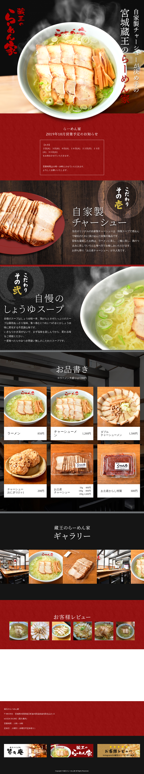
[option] (48, 567)
